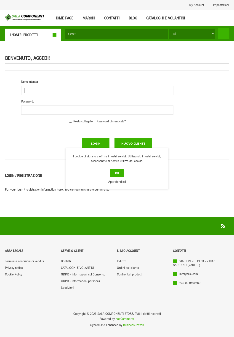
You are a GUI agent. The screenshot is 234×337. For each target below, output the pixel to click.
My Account (196, 5)
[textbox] (116, 34)
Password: (27, 101)
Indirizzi (121, 261)
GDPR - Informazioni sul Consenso (83, 274)
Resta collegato (83, 121)
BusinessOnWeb (133, 325)
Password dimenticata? (111, 121)
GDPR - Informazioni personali (80, 281)
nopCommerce (125, 319)
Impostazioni (221, 5)
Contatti (66, 261)
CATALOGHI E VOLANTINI (77, 268)
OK (117, 173)
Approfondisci (117, 181)
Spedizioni (67, 287)
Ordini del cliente (128, 268)
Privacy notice (14, 268)
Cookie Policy (13, 274)
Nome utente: (29, 82)
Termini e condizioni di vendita (24, 261)
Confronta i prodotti (129, 274)
